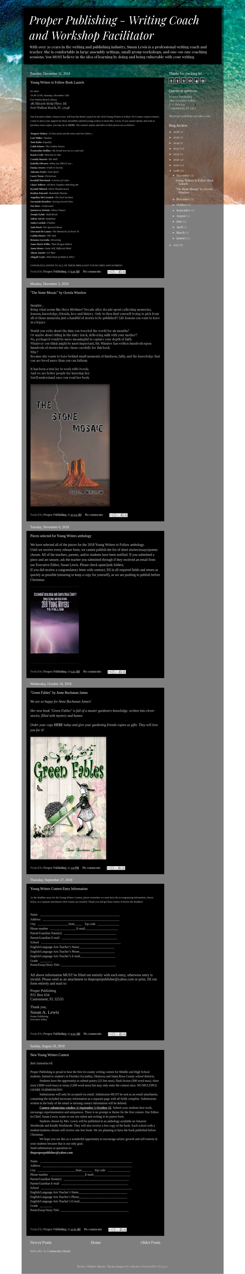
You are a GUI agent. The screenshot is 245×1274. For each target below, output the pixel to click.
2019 (176, 165)
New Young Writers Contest (49, 1055)
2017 (176, 245)
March (180, 232)
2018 (176, 170)
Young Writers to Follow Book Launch (57, 82)
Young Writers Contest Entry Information (59, 889)
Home (96, 1242)
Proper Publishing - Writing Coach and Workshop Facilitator (114, 27)
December (183, 175)
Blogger (162, 1266)
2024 (176, 143)
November (183, 199)
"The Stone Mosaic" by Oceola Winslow (58, 293)
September (183, 210)
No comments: (92, 271)
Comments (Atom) (58, 1251)
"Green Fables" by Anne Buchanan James (59, 693)
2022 (176, 154)
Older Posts (150, 1242)
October (182, 205)
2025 (176, 137)
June (179, 221)
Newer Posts (40, 1242)
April (180, 227)
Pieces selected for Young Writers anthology (60, 536)
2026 (176, 132)
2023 (176, 148)
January (181, 238)
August (181, 216)
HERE (71, 125)
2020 (176, 159)
